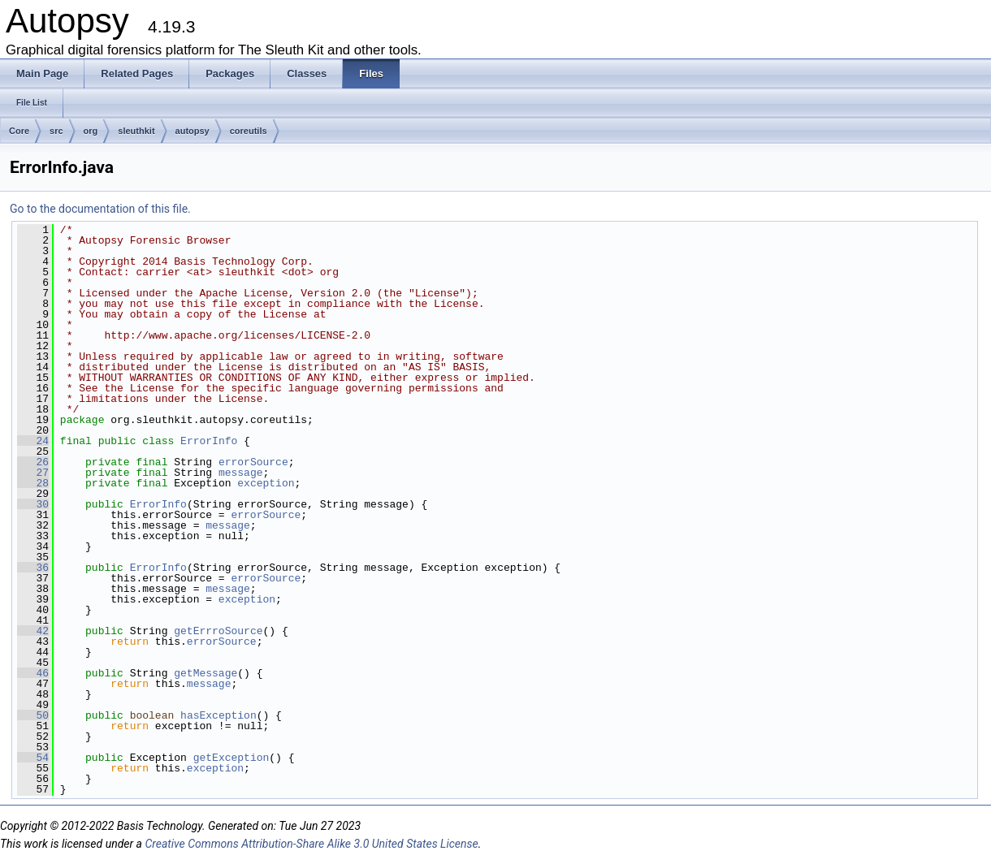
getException (231, 757)
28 (33, 483)
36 (33, 567)
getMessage (205, 673)
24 (33, 441)
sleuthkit (136, 131)
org (91, 131)
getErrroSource (218, 631)
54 (33, 757)
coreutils (248, 131)
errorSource (253, 462)
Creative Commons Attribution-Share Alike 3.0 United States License (311, 843)
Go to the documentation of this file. (100, 208)
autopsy (192, 131)
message (241, 472)
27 (33, 472)
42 (33, 631)
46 (33, 673)
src (56, 131)
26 (33, 462)
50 (33, 715)
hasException (218, 715)
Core (19, 131)
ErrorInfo (208, 441)
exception (265, 483)
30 (33, 504)
